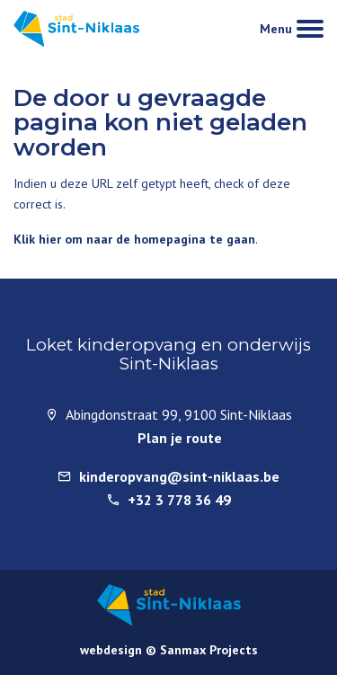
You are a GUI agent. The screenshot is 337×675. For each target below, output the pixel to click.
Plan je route (179, 438)
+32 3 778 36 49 (179, 500)
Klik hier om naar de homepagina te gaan (134, 239)
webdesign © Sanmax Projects (169, 650)
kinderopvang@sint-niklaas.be (179, 476)
